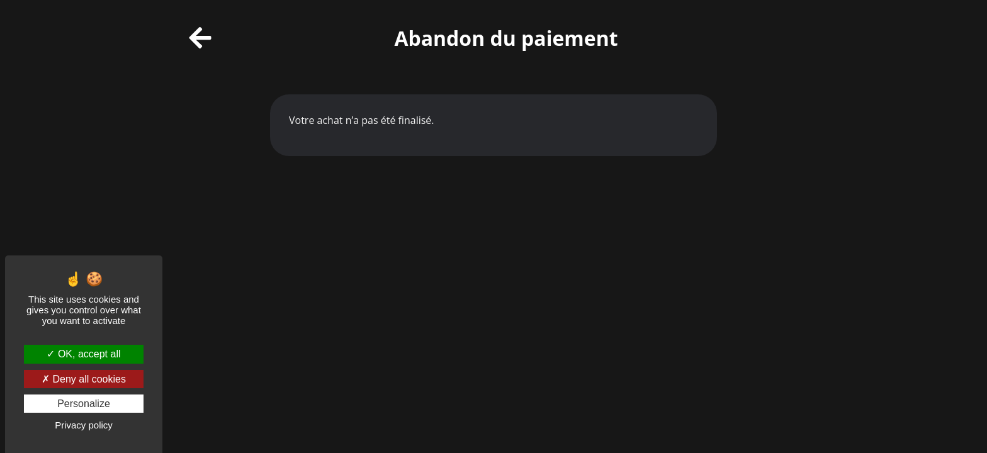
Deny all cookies (84, 379)
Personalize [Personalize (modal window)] (83, 403)
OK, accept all (83, 354)
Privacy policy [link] (84, 425)
